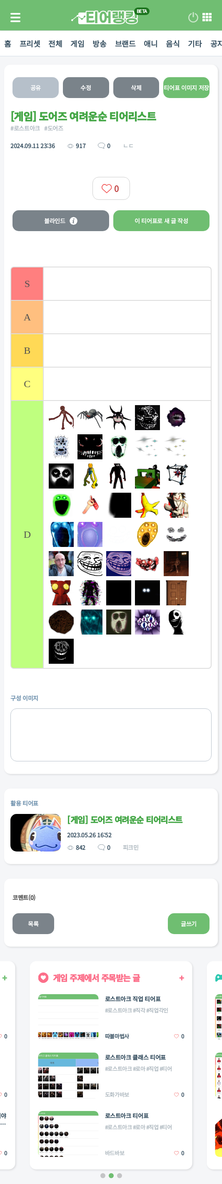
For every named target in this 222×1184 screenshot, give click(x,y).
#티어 (166, 1069)
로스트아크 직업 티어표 (133, 999)
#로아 (139, 1069)
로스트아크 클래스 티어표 (135, 1057)
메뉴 (207, 18)
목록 (33, 923)
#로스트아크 (25, 128)
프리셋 (30, 43)
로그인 (193, 17)
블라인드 (60, 221)
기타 (195, 43)
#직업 (152, 1069)
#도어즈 (53, 128)
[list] (111, 468)
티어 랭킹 (104, 17)
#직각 (139, 1010)
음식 (173, 43)
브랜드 (125, 43)
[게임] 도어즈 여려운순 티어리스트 (124, 820)
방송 (99, 43)
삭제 (136, 87)
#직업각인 (157, 1010)
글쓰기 (189, 923)
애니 (150, 43)
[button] (102, 1175)
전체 (55, 43)
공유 (35, 87)
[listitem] (111, 283)
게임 (77, 43)
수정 (85, 87)
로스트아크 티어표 (127, 1115)
